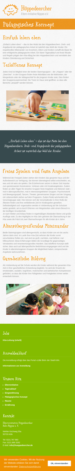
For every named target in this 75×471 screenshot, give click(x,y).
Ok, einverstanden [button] (59, 463)
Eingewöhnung (12, 393)
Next (66, 92)
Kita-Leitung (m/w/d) (12, 340)
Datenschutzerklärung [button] (30, 466)
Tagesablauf (10, 389)
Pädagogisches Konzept (16, 397)
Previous (62, 92)
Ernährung (10, 405)
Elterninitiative (11, 385)
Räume (8, 401)
